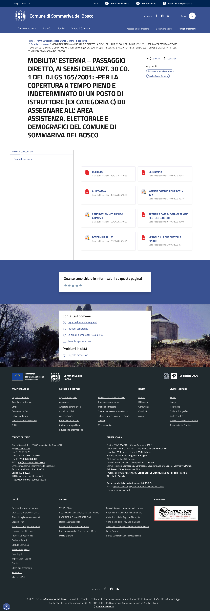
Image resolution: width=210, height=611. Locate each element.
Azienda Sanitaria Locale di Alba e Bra (124, 512)
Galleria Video (176, 416)
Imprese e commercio (108, 402)
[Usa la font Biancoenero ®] (117, 3)
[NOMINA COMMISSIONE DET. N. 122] (143, 191)
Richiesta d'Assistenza (22, 535)
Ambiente (64, 402)
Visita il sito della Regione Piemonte (123, 517)
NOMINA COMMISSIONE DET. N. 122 (166, 193)
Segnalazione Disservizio (23, 531)
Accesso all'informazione (138, 28)
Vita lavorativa (105, 425)
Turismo (101, 420)
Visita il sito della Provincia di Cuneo (123, 522)
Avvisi (141, 416)
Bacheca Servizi (19, 540)
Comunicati (143, 406)
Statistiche (17, 572)
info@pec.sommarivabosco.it (31, 462)
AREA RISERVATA (103, 606)
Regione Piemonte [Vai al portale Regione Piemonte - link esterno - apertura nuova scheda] (22, 3)
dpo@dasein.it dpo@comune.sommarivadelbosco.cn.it (138, 486)
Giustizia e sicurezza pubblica (111, 397)
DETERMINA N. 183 (102, 237)
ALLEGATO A (99, 191)
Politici (15, 425)
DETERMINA (155, 172)
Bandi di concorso (78, 40)
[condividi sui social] (153, 58)
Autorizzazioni (65, 416)
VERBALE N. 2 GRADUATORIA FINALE (165, 239)
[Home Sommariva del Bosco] (53, 16)
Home (30, 40)
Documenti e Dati (20, 411)
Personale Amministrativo (24, 420)
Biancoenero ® (116, 603)
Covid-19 (142, 411)
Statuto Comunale (20, 545)
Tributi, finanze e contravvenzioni (113, 416)
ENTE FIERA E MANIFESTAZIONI (75, 517)
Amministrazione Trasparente (51, 40)
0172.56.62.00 (22, 448)
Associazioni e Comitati (181, 425)
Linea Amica (112, 531)
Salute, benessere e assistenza (113, 411)
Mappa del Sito (19, 577)
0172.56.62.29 (23, 452)
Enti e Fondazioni (20, 416)
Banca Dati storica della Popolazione (123, 535)
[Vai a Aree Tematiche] (146, 3)
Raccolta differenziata (69, 522)
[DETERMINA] (143, 172)
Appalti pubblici (66, 411)
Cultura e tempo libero (69, 425)
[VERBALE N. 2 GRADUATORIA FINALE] (143, 237)
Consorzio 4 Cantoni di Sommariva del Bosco (127, 526)
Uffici (14, 406)
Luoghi (173, 402)
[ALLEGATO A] (87, 191)
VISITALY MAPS (66, 508)
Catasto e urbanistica (69, 420)
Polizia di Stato (66, 535)
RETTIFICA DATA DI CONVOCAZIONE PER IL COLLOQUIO (168, 216)
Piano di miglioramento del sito (26, 517)
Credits (15, 563)
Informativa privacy (21, 549)
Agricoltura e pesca (68, 397)
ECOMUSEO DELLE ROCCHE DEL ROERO (79, 512)
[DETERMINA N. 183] (87, 237)
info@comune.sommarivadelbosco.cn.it (36, 466)
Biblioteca (143, 402)
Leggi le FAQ (18, 522)
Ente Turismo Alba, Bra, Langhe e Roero (78, 531)
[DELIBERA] (87, 172)
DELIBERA (97, 172)
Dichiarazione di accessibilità (25, 512)
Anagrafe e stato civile (70, 406)
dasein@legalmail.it (120, 490)
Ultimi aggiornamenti (22, 568)
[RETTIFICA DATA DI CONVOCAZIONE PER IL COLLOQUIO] (143, 214)
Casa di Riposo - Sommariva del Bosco (124, 508)
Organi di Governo (20, 397)
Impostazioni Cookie (21, 558)
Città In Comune (167, 599)
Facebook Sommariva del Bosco (74, 526)
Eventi (173, 397)
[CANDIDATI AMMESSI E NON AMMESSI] (87, 214)
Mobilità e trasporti (107, 406)
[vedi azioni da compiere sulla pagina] (170, 58)
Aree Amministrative (22, 402)
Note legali (17, 554)
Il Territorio (175, 406)
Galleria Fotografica (179, 411)
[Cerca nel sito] (192, 16)
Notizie (141, 397)
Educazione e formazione (71, 429)
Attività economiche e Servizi (184, 420)
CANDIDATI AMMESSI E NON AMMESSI (107, 216)
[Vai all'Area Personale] (178, 3)
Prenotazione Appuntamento (26, 526)
